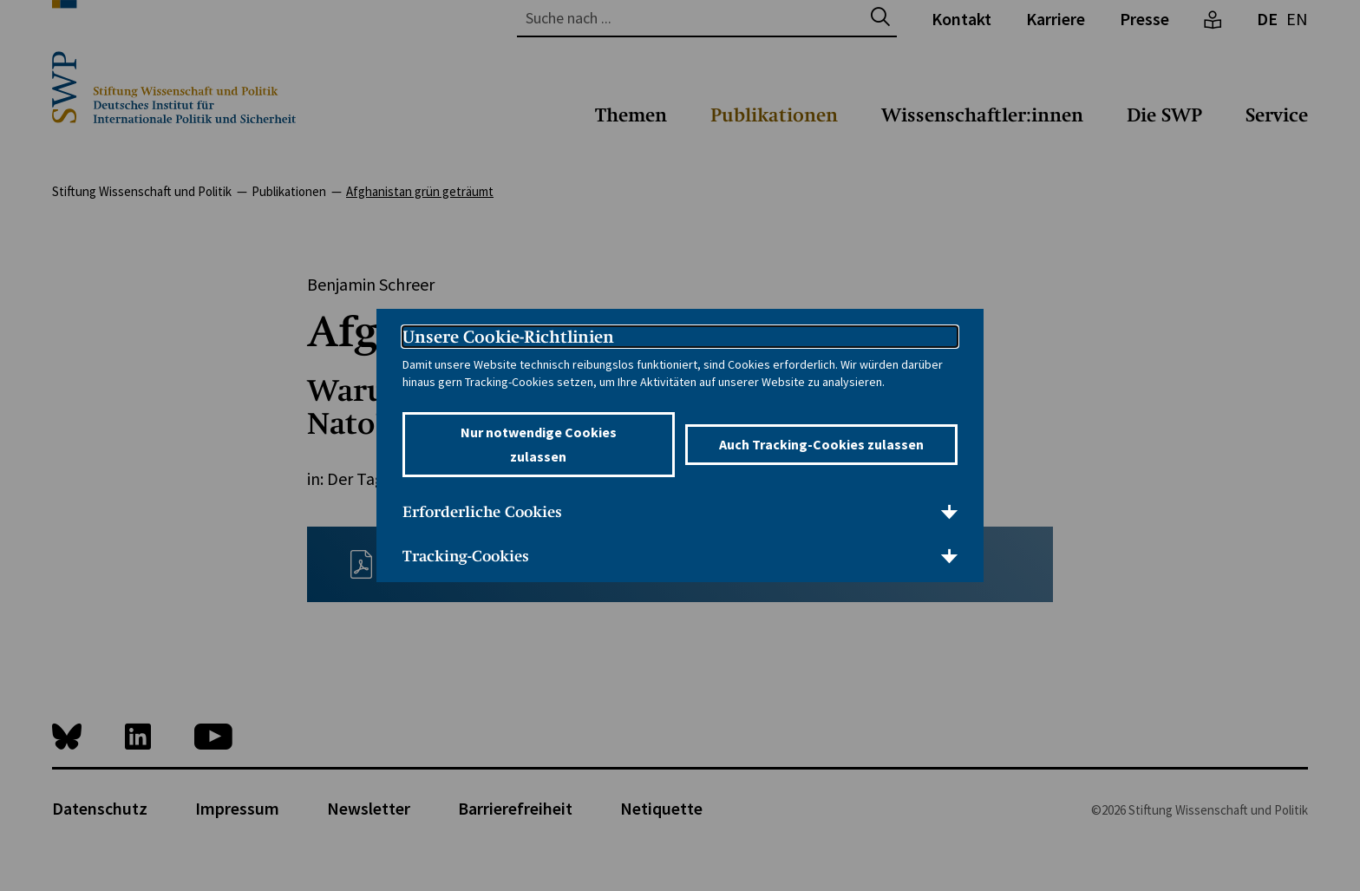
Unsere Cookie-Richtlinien (508, 336)
